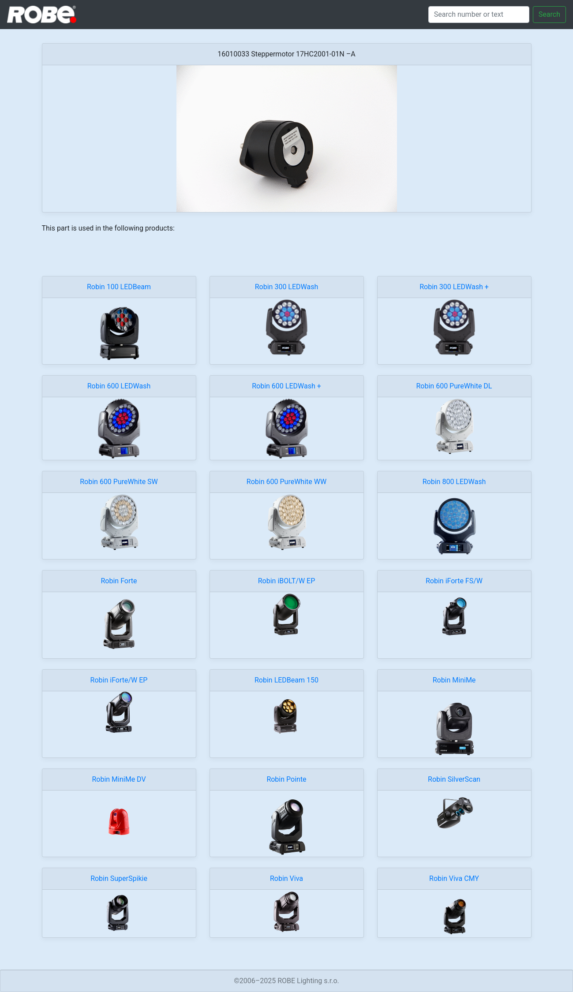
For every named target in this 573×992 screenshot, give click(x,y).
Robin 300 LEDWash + (454, 287)
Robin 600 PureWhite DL (454, 386)
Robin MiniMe (454, 680)
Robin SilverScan (454, 779)
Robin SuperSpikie (118, 878)
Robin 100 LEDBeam (119, 287)
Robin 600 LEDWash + (286, 386)
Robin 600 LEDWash (119, 386)
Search (549, 14)
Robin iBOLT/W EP (286, 581)
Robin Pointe (286, 779)
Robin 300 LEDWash (286, 287)
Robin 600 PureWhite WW (286, 481)
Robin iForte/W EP (119, 680)
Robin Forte (119, 581)
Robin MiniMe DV (119, 779)
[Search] (478, 14)
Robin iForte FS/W (454, 581)
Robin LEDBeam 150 (286, 680)
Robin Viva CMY (454, 878)
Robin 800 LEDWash (454, 481)
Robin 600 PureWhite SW (119, 481)
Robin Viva (286, 878)
